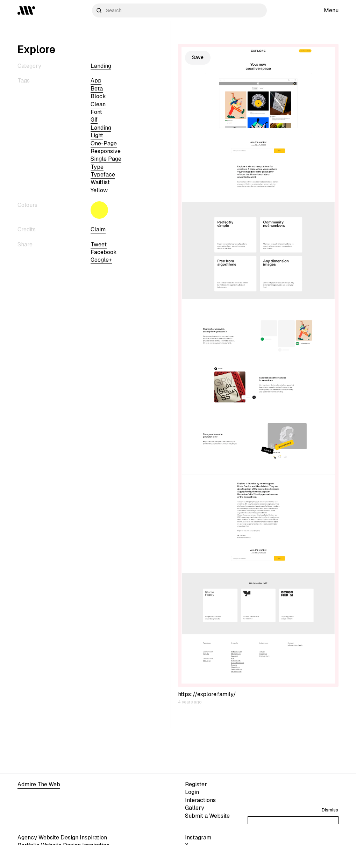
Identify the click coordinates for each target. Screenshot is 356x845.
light (97, 135)
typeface (103, 174)
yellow (99, 190)
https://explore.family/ (207, 694)
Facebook (104, 252)
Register (196, 784)
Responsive (106, 151)
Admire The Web (38, 784)
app (96, 80)
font (96, 112)
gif (94, 119)
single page (106, 158)
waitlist (100, 182)
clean (98, 104)
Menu (331, 10)
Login (192, 792)
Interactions (200, 800)
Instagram (198, 837)
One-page (104, 143)
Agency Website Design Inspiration (62, 837)
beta (97, 88)
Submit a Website (207, 815)
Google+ (101, 259)
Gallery (194, 807)
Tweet (99, 244)
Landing (101, 66)
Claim (98, 229)
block (98, 96)
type (97, 167)
